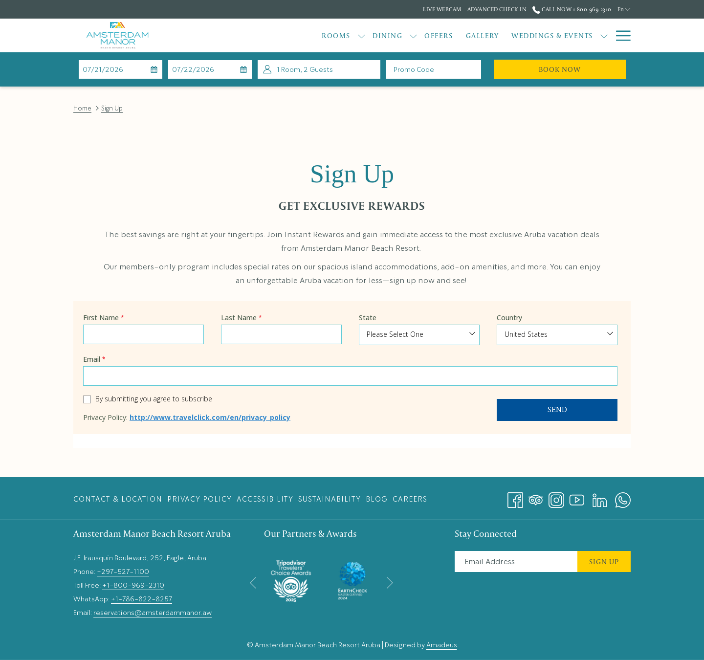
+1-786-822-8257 (141, 598)
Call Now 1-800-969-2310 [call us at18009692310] (571, 9)
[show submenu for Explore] (604, 35)
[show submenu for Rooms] (304, 35)
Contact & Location (117, 499)
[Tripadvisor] (536, 497)
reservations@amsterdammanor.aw (152, 612)
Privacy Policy (199, 499)
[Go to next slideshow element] (390, 583)
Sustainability (329, 499)
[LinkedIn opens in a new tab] (600, 497)
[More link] (620, 35)
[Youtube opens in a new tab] (577, 497)
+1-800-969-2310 (133, 585)
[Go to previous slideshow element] (253, 583)
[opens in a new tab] (291, 579)
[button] (121, 69)
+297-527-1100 (123, 571)
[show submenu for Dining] (357, 35)
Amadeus (441, 644)
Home (82, 108)
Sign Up (604, 561)
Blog (377, 499)
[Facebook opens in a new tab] (515, 497)
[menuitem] (280, 35)
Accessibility (265, 499)
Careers (410, 499)
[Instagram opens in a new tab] (556, 497)
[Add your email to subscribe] (516, 561)
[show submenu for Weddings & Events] (547, 35)
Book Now (582, 69)
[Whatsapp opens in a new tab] (623, 497)
